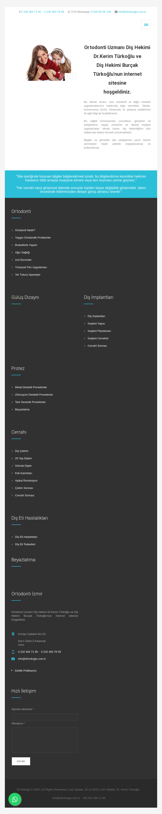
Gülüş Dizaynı (25, 297)
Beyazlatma (23, 559)
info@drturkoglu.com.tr (132, 11)
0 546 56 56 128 (101, 11)
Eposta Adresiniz (23, 709)
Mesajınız (18, 723)
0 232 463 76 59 (54, 11)
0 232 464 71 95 (31, 11)
